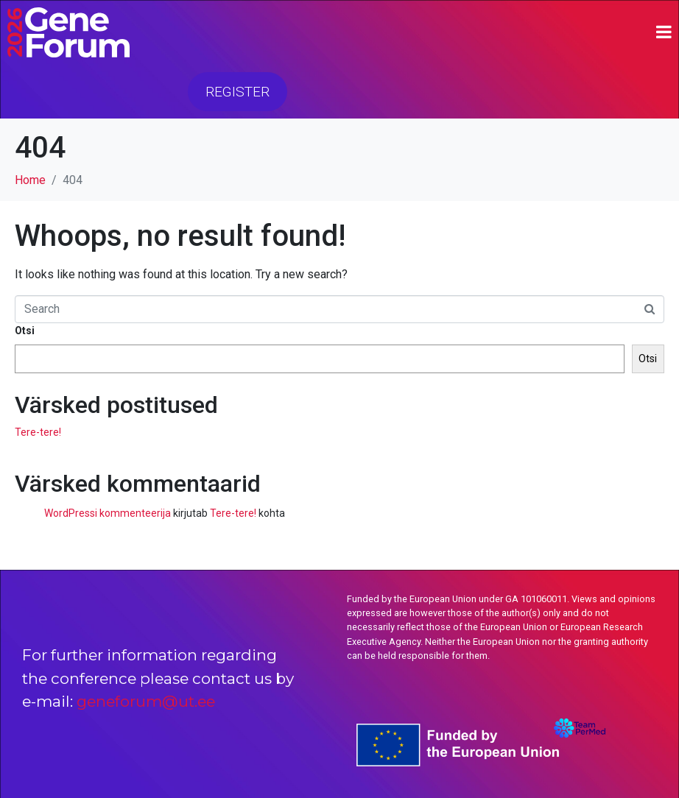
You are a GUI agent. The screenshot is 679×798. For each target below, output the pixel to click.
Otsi (25, 330)
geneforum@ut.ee (146, 701)
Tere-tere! (38, 432)
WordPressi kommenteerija (107, 513)
